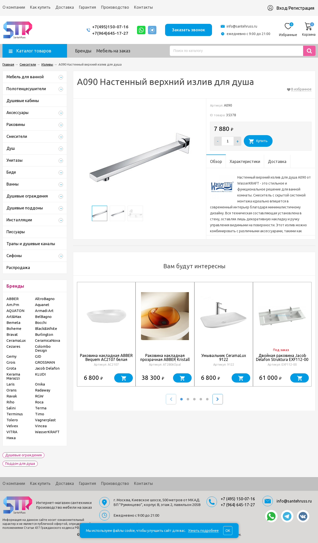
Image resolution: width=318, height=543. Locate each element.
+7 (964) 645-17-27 (238, 505)
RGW (39, 396)
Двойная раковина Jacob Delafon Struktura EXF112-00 (282, 357)
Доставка (64, 7)
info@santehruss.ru (242, 26)
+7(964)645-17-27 (110, 33)
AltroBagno (45, 299)
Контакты (143, 7)
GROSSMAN (45, 362)
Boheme (13, 328)
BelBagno (43, 316)
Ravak (11, 396)
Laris (10, 384)
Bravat (12, 334)
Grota (11, 368)
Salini (11, 408)
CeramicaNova (47, 340)
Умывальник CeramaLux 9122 (223, 357)
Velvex (12, 426)
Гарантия (87, 7)
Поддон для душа (20, 463)
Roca (39, 402)
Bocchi (40, 322)
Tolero (12, 420)
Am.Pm (12, 305)
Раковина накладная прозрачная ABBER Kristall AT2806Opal (165, 359)
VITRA (11, 432)
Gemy (11, 356)
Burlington (44, 334)
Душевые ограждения (23, 455)
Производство (115, 7)
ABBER (12, 299)
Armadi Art (44, 311)
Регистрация (301, 7)
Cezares (13, 346)
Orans (11, 390)
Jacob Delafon (47, 368)
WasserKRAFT (47, 432)
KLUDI (40, 374)
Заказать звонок (188, 29)
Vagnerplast (45, 420)
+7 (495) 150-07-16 (238, 499)
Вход (281, 7)
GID (38, 356)
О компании (13, 7)
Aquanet (42, 305)
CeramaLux (16, 340)
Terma (40, 408)
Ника (11, 438)
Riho (10, 402)
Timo (39, 414)
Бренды (83, 50)
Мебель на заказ (113, 50)
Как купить (40, 7)
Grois (10, 362)
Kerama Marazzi (13, 376)
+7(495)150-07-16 (110, 26)
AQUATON (15, 311)
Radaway (42, 390)
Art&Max (13, 316)
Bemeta (13, 322)
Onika (40, 384)
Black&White (46, 328)
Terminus (14, 414)
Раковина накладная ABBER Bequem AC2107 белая (106, 357)
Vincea (41, 426)
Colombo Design (43, 348)
